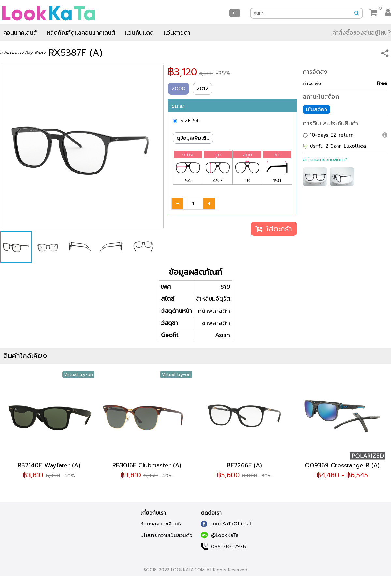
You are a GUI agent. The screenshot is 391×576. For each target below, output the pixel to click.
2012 (202, 89)
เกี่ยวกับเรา (153, 513)
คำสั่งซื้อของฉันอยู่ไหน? (361, 32)
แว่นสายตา (177, 32)
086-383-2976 (223, 546)
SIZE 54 (190, 120)
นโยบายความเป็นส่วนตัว (166, 535)
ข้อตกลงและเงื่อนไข (161, 523)
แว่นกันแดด (139, 32)
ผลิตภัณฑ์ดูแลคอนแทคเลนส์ (81, 32)
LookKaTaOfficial (226, 523)
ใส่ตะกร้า (273, 228)
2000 (178, 89)
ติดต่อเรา (211, 513)
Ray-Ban (34, 52)
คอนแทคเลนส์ (20, 32)
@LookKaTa (220, 535)
